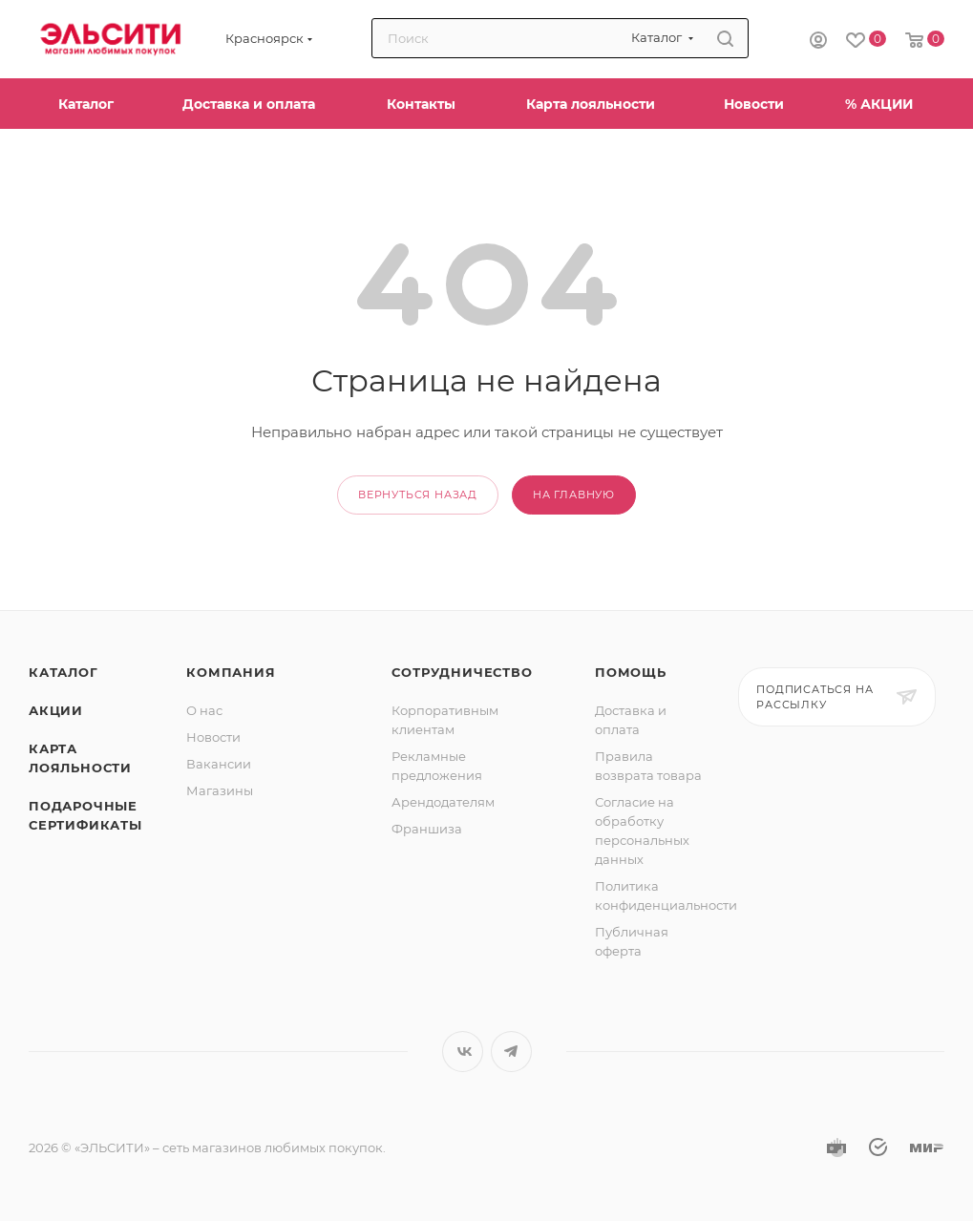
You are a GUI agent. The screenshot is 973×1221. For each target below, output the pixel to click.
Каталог (63, 672)
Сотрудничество (461, 672)
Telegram (511, 1051)
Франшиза (426, 828)
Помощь (630, 672)
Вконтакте (462, 1051)
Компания (230, 672)
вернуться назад (417, 494)
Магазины (219, 790)
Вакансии (218, 763)
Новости (213, 737)
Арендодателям (443, 802)
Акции (56, 710)
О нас (204, 710)
